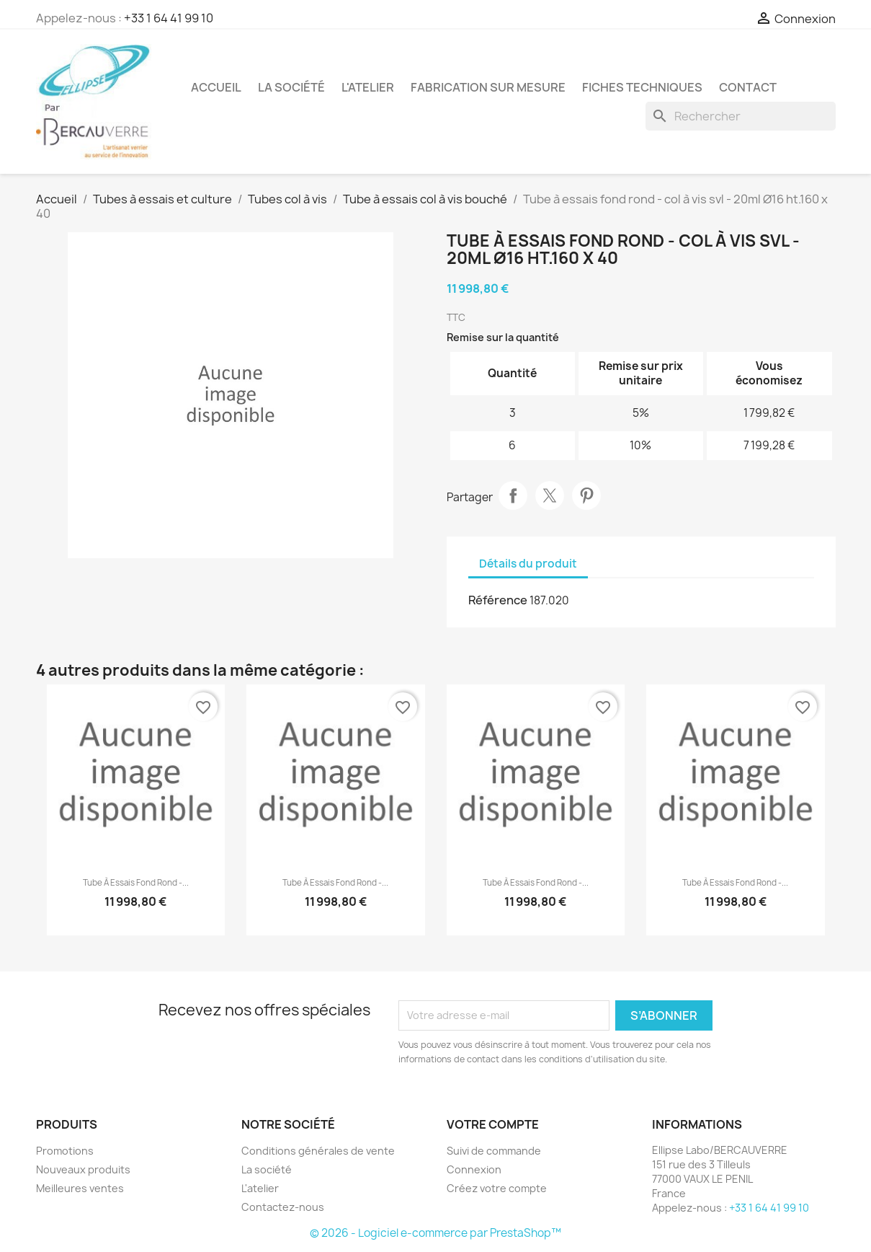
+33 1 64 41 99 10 (168, 18)
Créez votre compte (497, 1188)
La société (291, 87)
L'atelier (367, 87)
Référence (497, 600)
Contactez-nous (282, 1207)
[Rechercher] (741, 116)
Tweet (549, 495)
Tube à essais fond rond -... (136, 883)
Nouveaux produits (83, 1169)
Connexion (474, 1169)
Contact (748, 87)
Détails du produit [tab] (528, 563)
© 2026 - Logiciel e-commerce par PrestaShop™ (435, 1232)
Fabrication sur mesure (488, 87)
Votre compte (493, 1124)
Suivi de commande (494, 1151)
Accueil (216, 87)
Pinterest (586, 495)
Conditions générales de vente (318, 1151)
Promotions (65, 1151)
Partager (513, 495)
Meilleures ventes (80, 1188)
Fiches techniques (642, 87)
